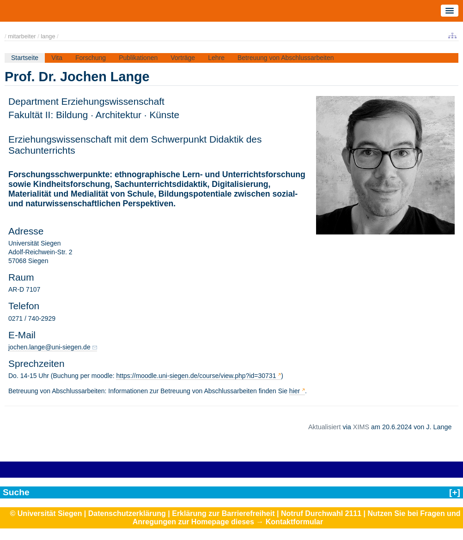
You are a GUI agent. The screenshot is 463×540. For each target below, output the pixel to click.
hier (294, 391)
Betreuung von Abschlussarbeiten (286, 57)
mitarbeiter (22, 36)
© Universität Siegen (46, 513)
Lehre (216, 57)
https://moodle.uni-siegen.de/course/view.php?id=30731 (196, 375)
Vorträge (183, 57)
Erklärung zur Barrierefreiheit (223, 513)
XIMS (361, 427)
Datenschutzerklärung (127, 513)
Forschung (90, 57)
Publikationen (138, 57)
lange (48, 36)
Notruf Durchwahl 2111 (321, 513)
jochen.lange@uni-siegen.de (49, 347)
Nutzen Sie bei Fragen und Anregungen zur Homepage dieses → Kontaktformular (297, 518)
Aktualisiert (324, 427)
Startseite (24, 57)
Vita (56, 57)
